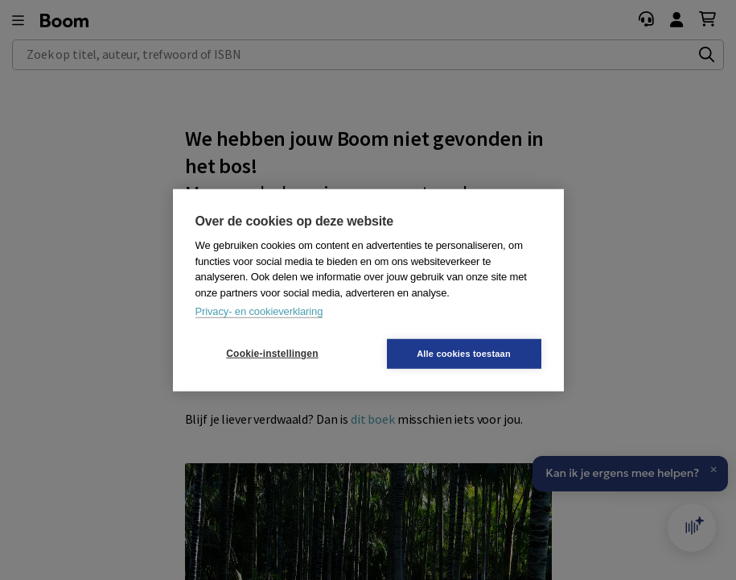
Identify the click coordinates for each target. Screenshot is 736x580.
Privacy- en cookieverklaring (259, 311)
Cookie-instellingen (272, 353)
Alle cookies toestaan (464, 353)
